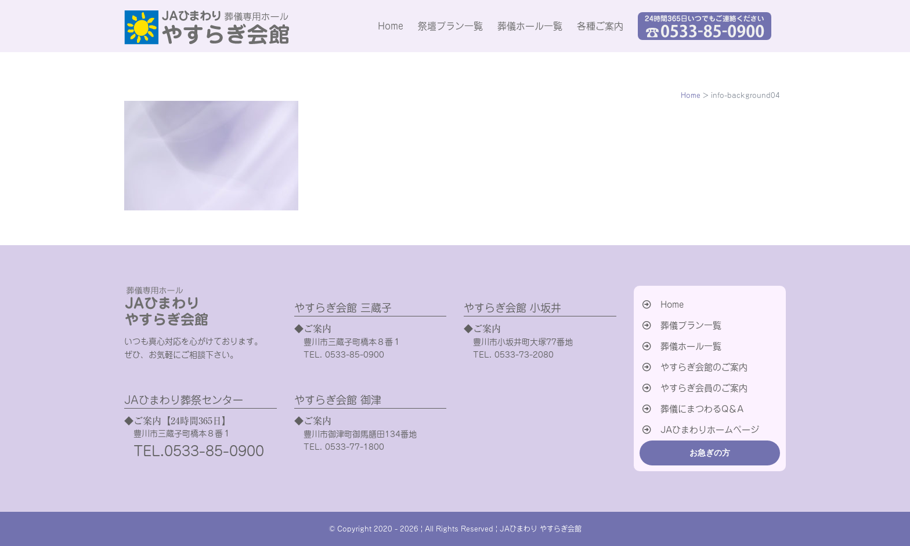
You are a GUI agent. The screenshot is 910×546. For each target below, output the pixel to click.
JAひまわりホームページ (709, 429)
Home (672, 304)
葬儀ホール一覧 (690, 346)
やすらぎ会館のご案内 (704, 367)
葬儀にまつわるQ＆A (701, 409)
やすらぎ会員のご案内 (704, 388)
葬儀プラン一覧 (690, 325)
